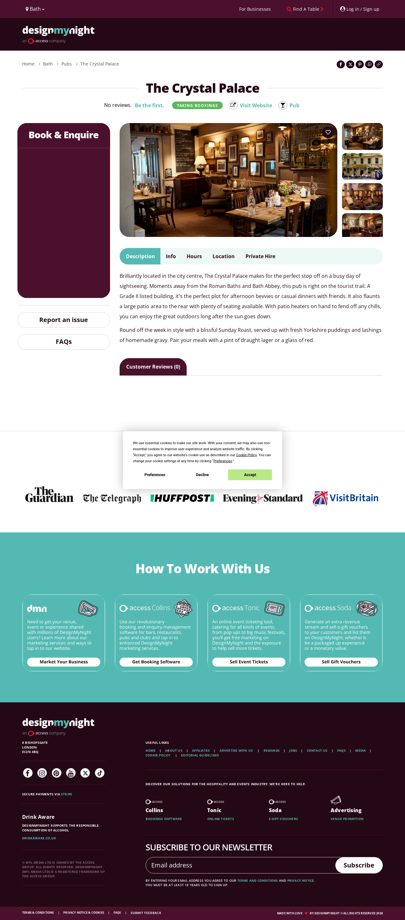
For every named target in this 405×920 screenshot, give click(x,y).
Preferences (155, 474)
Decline (202, 474)
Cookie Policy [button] (246, 455)
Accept (250, 474)
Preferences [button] (223, 461)
